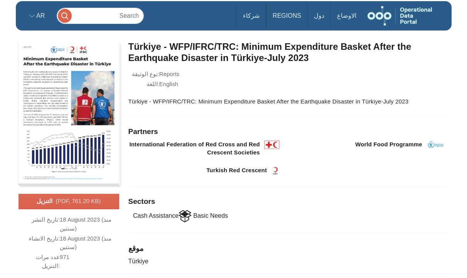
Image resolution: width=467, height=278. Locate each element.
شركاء (251, 15)
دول (319, 15)
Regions (287, 15)
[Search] (100, 16)
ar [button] (40, 15)
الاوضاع (346, 15)
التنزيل (69, 201)
